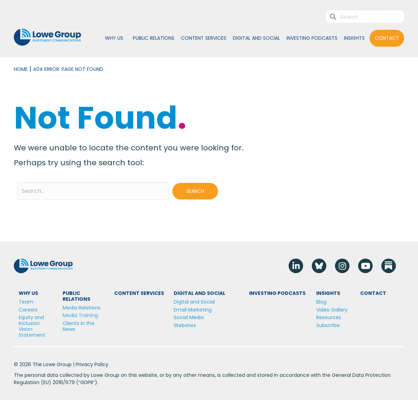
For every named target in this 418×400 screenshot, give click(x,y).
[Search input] (93, 191)
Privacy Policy (92, 364)
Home (21, 69)
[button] (195, 191)
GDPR (86, 382)
